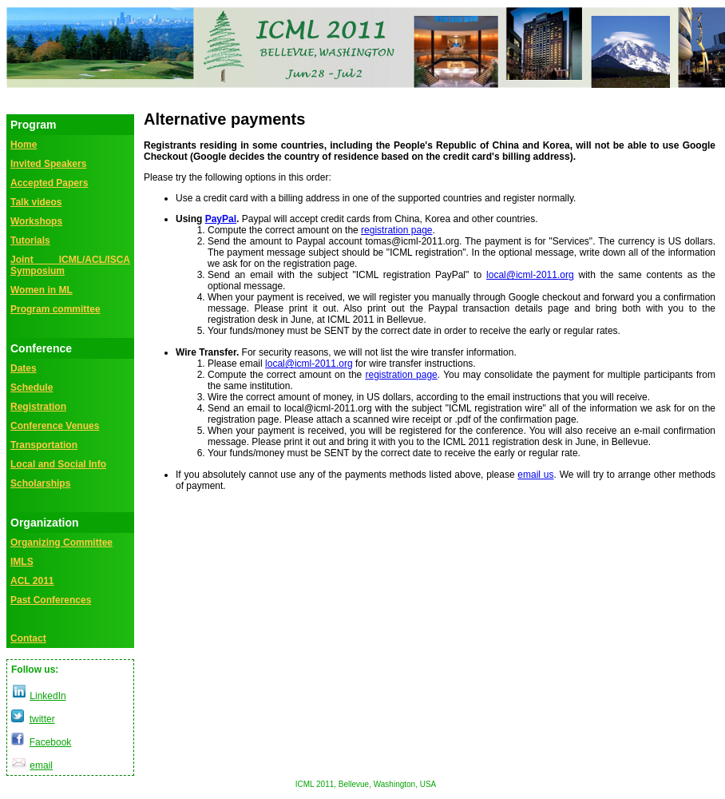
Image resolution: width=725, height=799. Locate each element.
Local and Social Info (58, 464)
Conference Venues (54, 425)
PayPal (220, 219)
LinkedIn (47, 696)
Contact (28, 638)
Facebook (51, 742)
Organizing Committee (61, 542)
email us (535, 474)
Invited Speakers (48, 163)
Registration (38, 406)
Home (23, 144)
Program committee (55, 309)
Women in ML (41, 290)
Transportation (43, 445)
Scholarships (40, 483)
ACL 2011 (31, 580)
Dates (23, 368)
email (41, 765)
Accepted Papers (49, 183)
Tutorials (30, 240)
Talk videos (35, 202)
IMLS (22, 561)
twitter (42, 719)
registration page (396, 230)
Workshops (36, 221)
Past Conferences (50, 600)
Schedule (31, 387)
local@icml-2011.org (530, 274)
